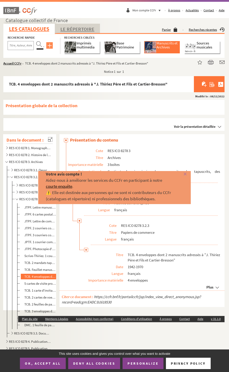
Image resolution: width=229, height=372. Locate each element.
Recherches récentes (207, 29)
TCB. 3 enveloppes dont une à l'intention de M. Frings (40, 311)
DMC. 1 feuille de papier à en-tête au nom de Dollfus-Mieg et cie (40, 325)
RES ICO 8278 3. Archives (26, 162)
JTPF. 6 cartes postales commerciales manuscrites (40, 214)
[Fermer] (180, 174)
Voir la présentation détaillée (195, 126)
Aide (222, 10)
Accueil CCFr (12, 63)
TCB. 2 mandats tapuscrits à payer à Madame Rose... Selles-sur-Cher (40, 263)
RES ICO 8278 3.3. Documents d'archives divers (33, 333)
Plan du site (30, 319)
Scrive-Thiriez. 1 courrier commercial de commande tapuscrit (40, 256)
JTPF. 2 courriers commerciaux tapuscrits (40, 228)
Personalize (143, 363)
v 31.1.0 (216, 319)
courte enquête (59, 186)
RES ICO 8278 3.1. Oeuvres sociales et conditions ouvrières (33, 170)
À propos (174, 10)
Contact (209, 10)
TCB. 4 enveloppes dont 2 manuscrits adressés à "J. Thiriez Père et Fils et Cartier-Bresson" (40, 276)
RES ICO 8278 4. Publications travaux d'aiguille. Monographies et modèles (30, 341)
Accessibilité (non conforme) (94, 319)
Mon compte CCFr (147, 10)
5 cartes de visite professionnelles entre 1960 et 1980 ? (40, 283)
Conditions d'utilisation (136, 319)
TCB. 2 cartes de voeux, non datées (40, 297)
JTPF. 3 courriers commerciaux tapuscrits (40, 235)
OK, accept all (43, 363)
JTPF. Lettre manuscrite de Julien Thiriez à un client (40, 207)
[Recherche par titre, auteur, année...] (21, 45)
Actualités (192, 10)
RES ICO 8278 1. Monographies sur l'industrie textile (30, 148)
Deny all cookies (94, 363)
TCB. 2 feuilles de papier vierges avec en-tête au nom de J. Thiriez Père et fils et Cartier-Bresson (40, 304)
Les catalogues (29, 28)
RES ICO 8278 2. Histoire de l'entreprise (30, 155)
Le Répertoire (77, 29)
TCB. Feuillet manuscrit (40, 270)
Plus (209, 287)
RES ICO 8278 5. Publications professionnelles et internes (30, 348)
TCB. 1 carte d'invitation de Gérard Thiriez (40, 290)
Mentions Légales (56, 319)
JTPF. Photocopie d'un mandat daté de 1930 (40, 249)
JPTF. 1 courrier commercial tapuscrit (40, 242)
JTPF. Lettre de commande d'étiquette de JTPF (40, 221)
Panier (169, 29)
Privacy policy (188, 363)
